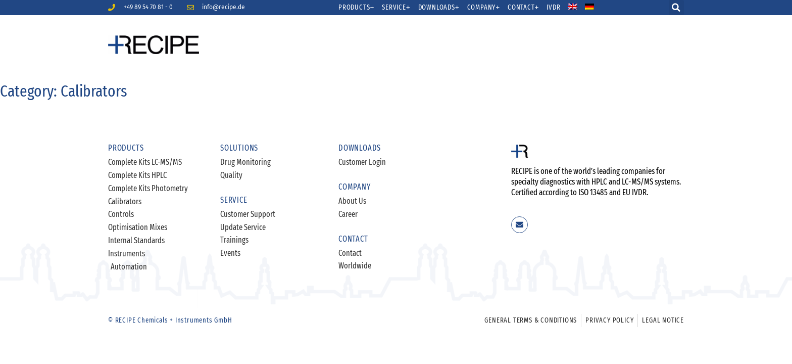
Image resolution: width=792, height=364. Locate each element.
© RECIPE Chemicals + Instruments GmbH (170, 320)
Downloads (439, 8)
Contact (523, 8)
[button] (676, 7)
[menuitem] (579, 8)
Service (396, 8)
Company (483, 8)
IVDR (553, 8)
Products (356, 8)
